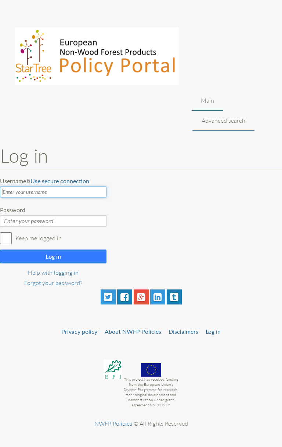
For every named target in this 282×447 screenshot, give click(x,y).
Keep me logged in (38, 237)
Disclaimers (183, 331)
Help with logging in (53, 272)
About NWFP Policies (133, 331)
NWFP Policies (113, 423)
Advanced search (223, 120)
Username (44, 181)
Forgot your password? (53, 282)
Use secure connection (59, 180)
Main (207, 100)
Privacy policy (79, 331)
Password (12, 209)
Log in (53, 256)
